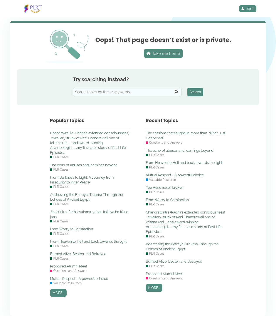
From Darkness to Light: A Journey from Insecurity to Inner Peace (82, 179)
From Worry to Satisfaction (71, 229)
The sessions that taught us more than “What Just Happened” (185, 135)
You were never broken (164, 187)
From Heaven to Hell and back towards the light (88, 241)
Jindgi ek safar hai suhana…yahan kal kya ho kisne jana (89, 214)
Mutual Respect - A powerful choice (79, 279)
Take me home (163, 53)
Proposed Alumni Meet (68, 266)
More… (58, 293)
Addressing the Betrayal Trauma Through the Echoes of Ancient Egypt (86, 197)
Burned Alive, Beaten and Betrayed (78, 254)
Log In (247, 8)
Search (195, 92)
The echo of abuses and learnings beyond (84, 165)
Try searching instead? (101, 79)
